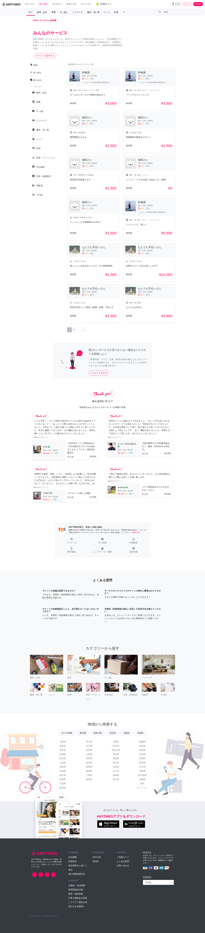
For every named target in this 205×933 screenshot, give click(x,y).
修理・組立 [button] (42, 12)
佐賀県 (142, 754)
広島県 (116, 767)
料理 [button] (116, 12)
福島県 (62, 767)
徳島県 (116, 775)
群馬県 (62, 779)
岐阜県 (89, 763)
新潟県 (62, 788)
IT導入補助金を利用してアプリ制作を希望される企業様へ (77, 902)
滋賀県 (89, 779)
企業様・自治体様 (76, 885)
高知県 (142, 746)
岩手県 (62, 750)
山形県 (62, 763)
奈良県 (116, 746)
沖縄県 (142, 779)
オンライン (142, 788)
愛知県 (89, 771)
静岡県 (89, 767)
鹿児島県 (142, 775)
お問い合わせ (122, 865)
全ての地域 (67, 733)
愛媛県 (142, 742)
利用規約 (72, 861)
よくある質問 (122, 861)
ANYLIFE (96, 857)
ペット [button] (107, 12)
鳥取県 (116, 754)
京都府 (140, 733)
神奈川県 (97, 733)
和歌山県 (116, 750)
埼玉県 (112, 733)
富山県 (89, 742)
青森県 (62, 746)
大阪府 (126, 733)
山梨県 (89, 754)
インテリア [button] (77, 12)
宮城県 (62, 754)
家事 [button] (54, 12)
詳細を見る (136, 532)
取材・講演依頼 (75, 894)
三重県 (89, 775)
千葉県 (62, 783)
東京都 (83, 733)
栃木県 (62, 775)
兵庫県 (116, 742)
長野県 (89, 758)
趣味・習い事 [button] (93, 12)
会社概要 (72, 857)
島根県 (116, 758)
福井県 (89, 750)
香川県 (116, 779)
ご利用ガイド (122, 857)
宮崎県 (142, 771)
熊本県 (142, 763)
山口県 (116, 771)
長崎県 (142, 758)
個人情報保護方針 (76, 874)
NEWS (95, 861)
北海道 (62, 742)
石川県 (89, 746)
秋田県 (62, 758)
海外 (142, 783)
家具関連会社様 (75, 890)
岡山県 (116, 763)
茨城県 (62, 771)
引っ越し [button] (64, 12)
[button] (176, 4)
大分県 (142, 767)
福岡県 (142, 750)
